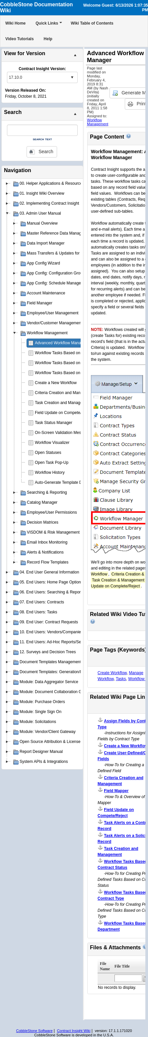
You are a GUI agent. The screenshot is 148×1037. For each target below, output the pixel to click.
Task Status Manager (53, 422)
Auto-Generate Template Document (66, 482)
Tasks (121, 678)
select (72, 77)
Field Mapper (116, 790)
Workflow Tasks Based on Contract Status (72, 372)
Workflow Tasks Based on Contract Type (70, 353)
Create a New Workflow (56, 382)
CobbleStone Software (34, 1031)
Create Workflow (112, 673)
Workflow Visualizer (52, 442)
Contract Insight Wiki (74, 1031)
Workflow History (50, 472)
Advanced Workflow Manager (61, 343)
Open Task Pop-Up (51, 462)
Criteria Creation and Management (65, 392)
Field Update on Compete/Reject (64, 412)
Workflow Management (97, 122)
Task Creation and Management (63, 402)
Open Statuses (48, 452)
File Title (122, 966)
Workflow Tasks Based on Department (68, 363)
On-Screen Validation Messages (63, 432)
